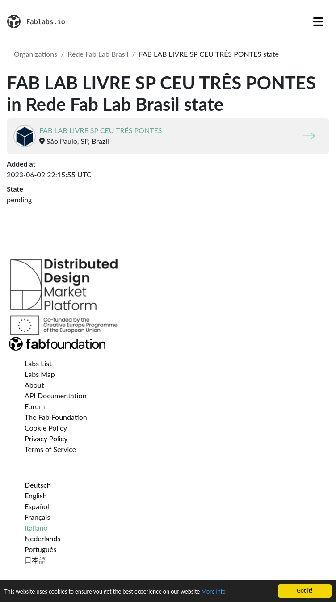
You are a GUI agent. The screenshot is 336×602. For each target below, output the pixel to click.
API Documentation (56, 395)
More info (213, 592)
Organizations (35, 54)
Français (37, 517)
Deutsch (38, 485)
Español (37, 506)
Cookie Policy (46, 427)
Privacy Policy (46, 438)
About (34, 384)
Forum (35, 406)
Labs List (38, 363)
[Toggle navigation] (318, 21)
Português (40, 549)
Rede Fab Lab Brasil (97, 54)
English (36, 495)
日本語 (35, 560)
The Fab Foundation (56, 417)
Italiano (36, 527)
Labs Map (40, 374)
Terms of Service (50, 449)
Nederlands (42, 538)
